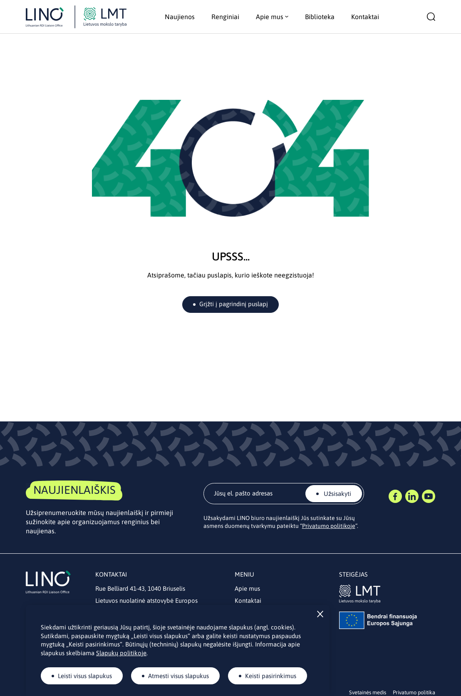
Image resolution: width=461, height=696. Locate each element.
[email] (283, 493)
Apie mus (247, 588)
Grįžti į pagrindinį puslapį (233, 303)
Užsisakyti (336, 493)
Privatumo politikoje (328, 526)
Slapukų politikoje (121, 652)
